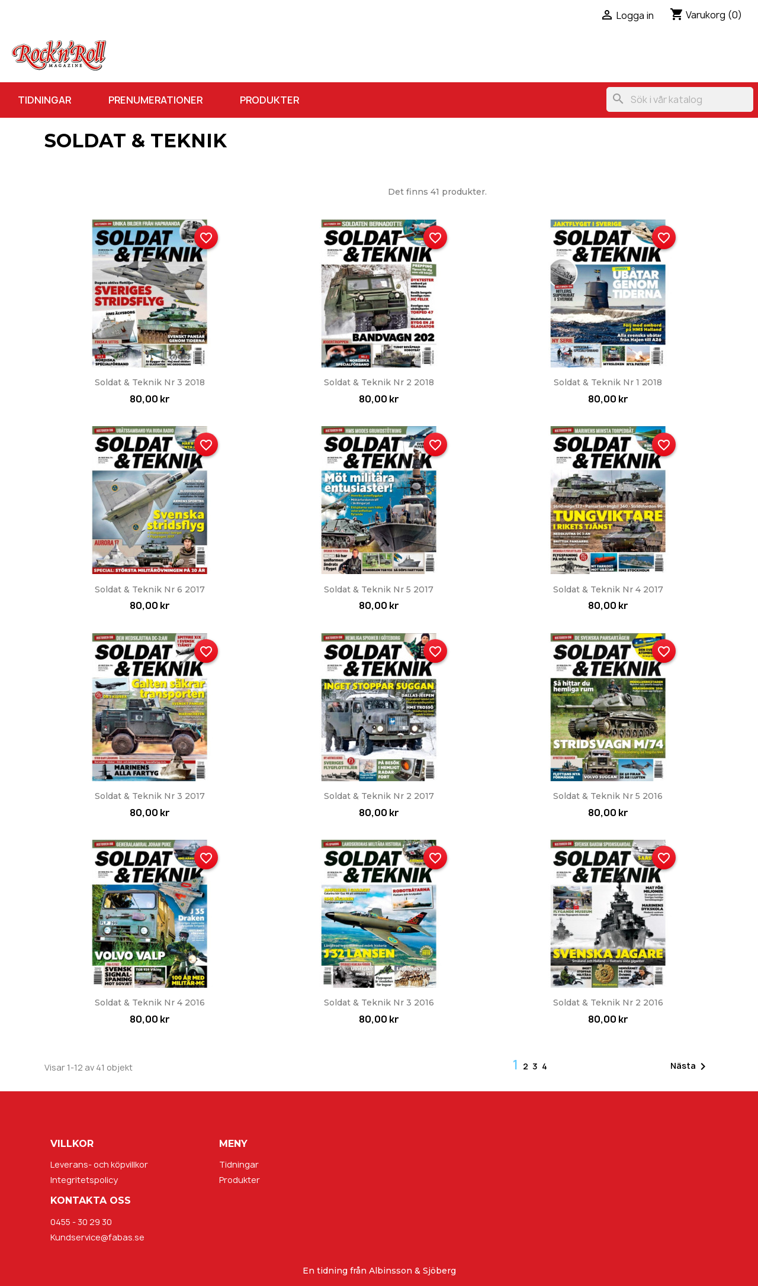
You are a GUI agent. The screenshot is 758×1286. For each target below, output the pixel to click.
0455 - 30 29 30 (81, 1221)
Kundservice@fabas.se (97, 1237)
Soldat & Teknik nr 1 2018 (608, 382)
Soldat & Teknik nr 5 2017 (378, 589)
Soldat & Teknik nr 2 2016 (608, 1002)
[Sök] (679, 99)
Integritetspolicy (84, 1179)
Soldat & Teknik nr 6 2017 (150, 589)
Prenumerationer (155, 100)
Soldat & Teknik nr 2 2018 (379, 382)
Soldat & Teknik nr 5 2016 (608, 796)
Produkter (269, 100)
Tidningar (44, 100)
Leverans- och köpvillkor (99, 1164)
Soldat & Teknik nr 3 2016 (379, 1002)
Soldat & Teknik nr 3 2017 (150, 796)
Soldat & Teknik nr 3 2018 (150, 382)
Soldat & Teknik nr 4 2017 (608, 589)
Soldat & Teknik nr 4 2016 (150, 1002)
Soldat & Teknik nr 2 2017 (379, 796)
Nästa (690, 1066)
